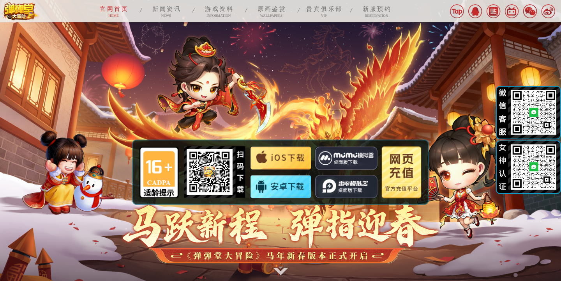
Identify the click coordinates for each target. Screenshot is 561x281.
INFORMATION (218, 11)
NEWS (166, 11)
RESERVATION (376, 11)
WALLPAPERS (271, 11)
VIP (324, 11)
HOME (113, 11)
